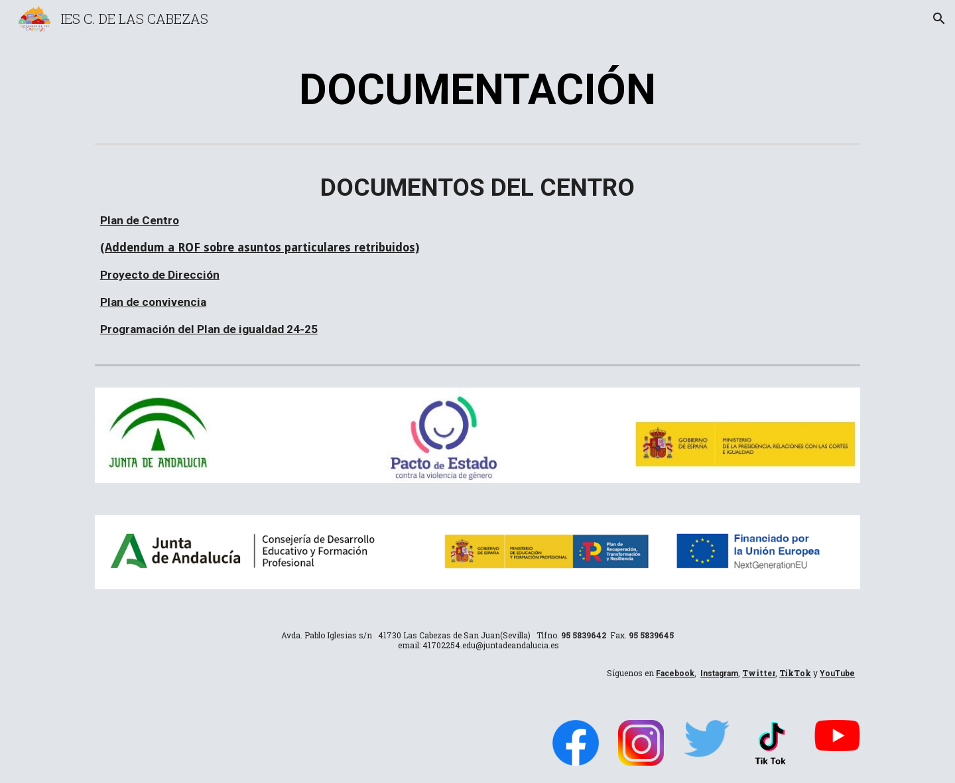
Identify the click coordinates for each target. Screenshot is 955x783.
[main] (477, 89)
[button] (939, 19)
